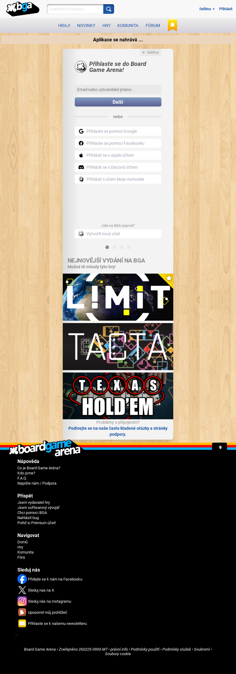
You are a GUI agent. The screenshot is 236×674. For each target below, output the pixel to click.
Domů (22, 542)
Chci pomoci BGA (32, 512)
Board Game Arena (40, 649)
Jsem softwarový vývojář (38, 507)
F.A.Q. (22, 478)
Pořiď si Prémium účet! (36, 523)
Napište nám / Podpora (36, 483)
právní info (119, 649)
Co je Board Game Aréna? (38, 468)
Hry (106, 25)
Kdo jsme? (26, 473)
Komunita (127, 25)
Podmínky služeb (176, 649)
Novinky (86, 25)
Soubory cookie (118, 654)
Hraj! (64, 25)
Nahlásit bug (28, 517)
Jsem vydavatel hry (33, 502)
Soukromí (202, 649)
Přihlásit (225, 9)
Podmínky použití (145, 649)
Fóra (21, 557)
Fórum (153, 25)
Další (118, 102)
